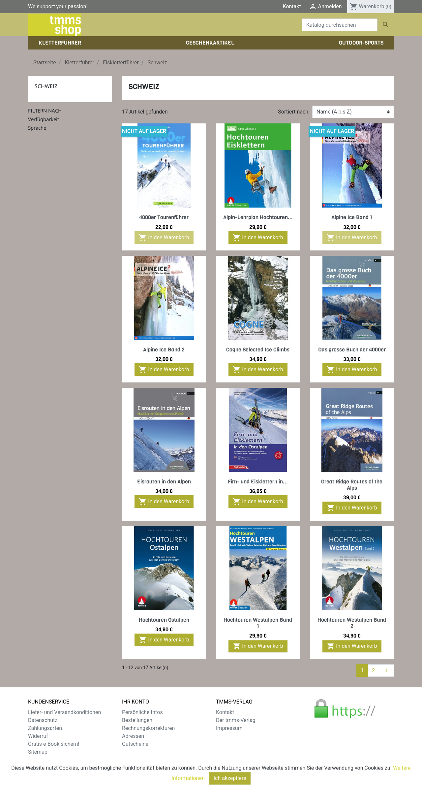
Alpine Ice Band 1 (351, 217)
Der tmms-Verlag (236, 720)
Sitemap (37, 752)
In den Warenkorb (164, 238)
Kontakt (292, 6)
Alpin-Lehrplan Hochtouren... (258, 217)
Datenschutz (42, 720)
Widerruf (38, 736)
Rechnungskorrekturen (148, 728)
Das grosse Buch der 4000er (352, 349)
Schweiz (46, 86)
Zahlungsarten (45, 728)
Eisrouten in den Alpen (164, 481)
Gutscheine (135, 744)
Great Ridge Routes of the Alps (351, 484)
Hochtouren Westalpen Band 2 (351, 623)
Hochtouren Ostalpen (164, 619)
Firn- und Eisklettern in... (258, 481)
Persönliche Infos (142, 712)
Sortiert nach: (294, 112)
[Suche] (339, 24)
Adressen (133, 736)
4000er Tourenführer (164, 217)
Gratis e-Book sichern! (53, 744)
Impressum (229, 728)
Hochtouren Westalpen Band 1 (258, 623)
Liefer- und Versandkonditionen (64, 712)
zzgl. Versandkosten (159, 768)
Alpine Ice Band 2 (164, 349)
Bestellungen (137, 720)
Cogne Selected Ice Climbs (257, 349)
